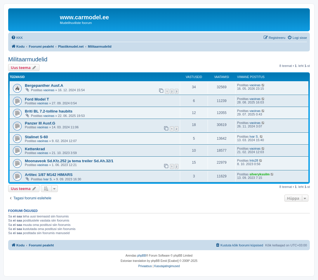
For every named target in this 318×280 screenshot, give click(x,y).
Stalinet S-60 (36, 137)
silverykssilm (259, 174)
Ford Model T (37, 99)
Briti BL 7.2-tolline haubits (48, 111)
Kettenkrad (35, 149)
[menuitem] (17, 37)
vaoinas (48, 90)
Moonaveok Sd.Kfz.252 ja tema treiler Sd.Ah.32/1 (69, 161)
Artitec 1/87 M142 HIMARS (48, 174)
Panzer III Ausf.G (40, 123)
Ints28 (253, 160)
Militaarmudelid (28, 59)
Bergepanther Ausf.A (44, 85)
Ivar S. (254, 136)
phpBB (141, 255)
